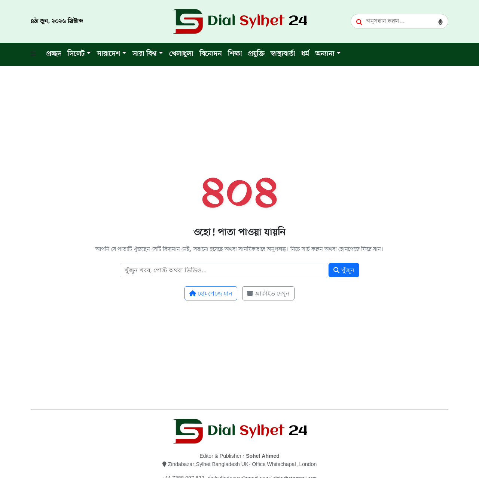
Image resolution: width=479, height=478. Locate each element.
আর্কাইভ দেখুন (268, 293)
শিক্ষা (235, 54)
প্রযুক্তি (256, 54)
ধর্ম (305, 54)
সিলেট (76, 54)
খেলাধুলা (181, 54)
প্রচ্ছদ (53, 54)
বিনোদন (210, 54)
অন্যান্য (325, 54)
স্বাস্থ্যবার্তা (283, 54)
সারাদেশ (108, 54)
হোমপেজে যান (210, 293)
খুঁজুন (343, 270)
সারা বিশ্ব (144, 54)
